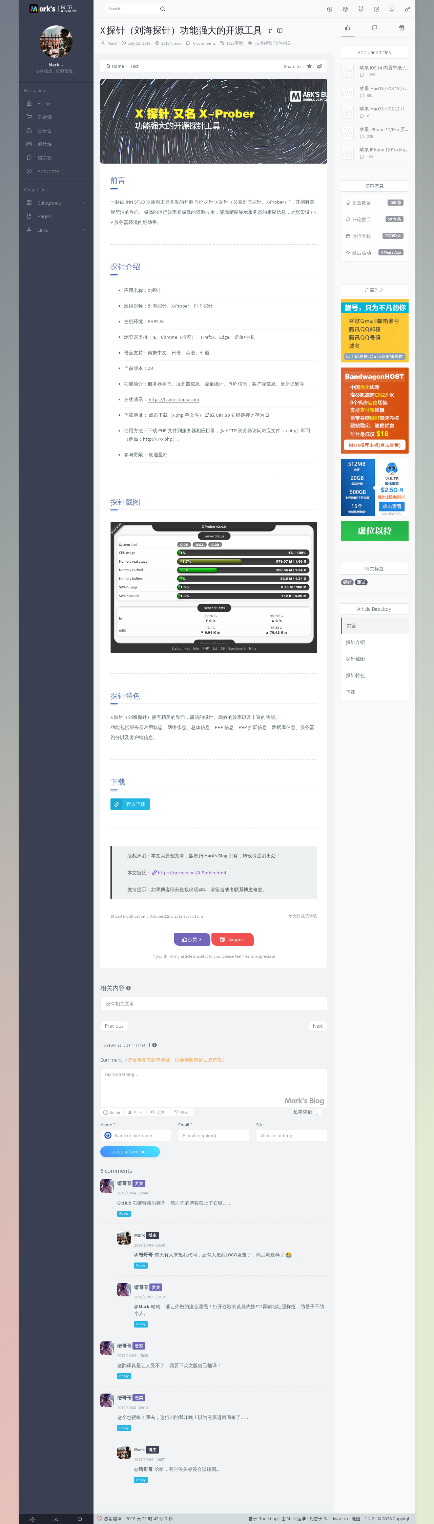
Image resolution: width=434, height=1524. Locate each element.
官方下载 (135, 804)
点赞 (192, 939)
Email (185, 1125)
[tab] (347, 27)
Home (114, 66)
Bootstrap (268, 1519)
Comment (163, 1060)
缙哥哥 (124, 1183)
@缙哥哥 (143, 1255)
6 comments (203, 43)
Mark (112, 43)
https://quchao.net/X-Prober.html (192, 873)
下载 (350, 692)
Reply (124, 1213)
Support (232, 939)
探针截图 (355, 659)
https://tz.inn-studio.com (173, 399)
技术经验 (264, 43)
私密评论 (302, 1112)
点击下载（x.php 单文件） (178, 415)
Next (318, 1026)
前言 (351, 626)
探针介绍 (355, 642)
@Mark (141, 1306)
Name (107, 1125)
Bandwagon (336, 1519)
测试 (361, 582)
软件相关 (282, 43)
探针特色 (355, 675)
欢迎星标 (158, 455)
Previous (114, 1026)
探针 (347, 582)
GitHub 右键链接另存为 (243, 415)
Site (260, 1125)
